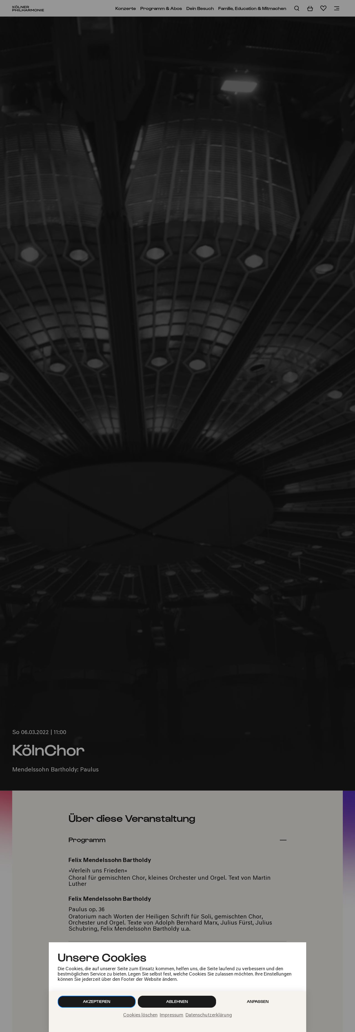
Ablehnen (177, 1001)
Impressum (171, 1015)
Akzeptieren (96, 1001)
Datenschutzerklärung (209, 1015)
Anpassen (258, 1001)
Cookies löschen (140, 1015)
